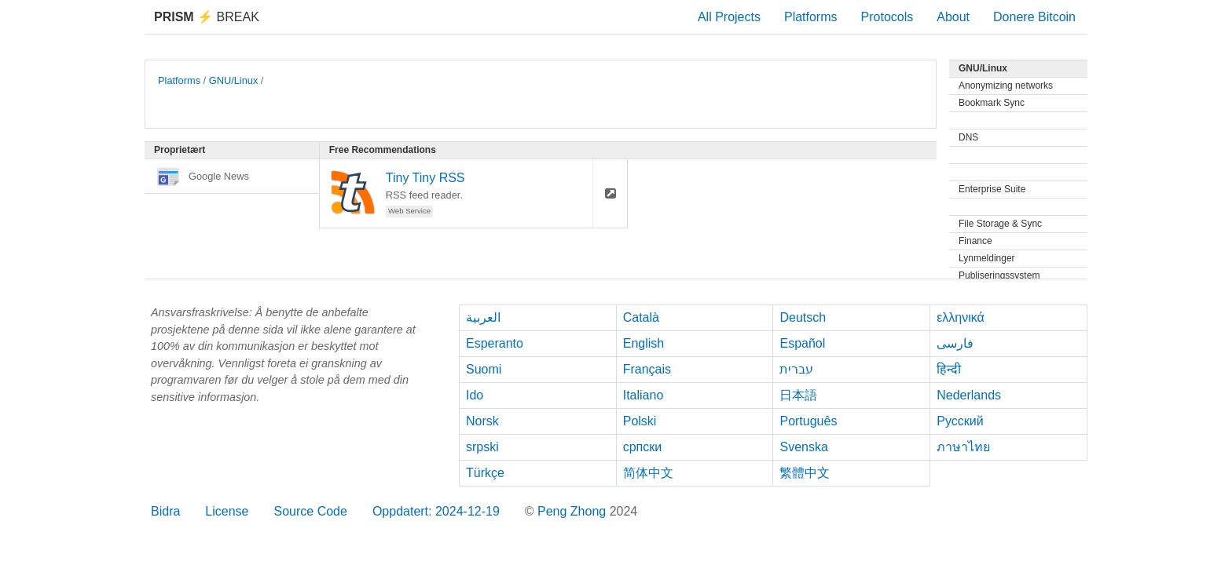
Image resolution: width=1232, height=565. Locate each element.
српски (642, 447)
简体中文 (648, 472)
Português (808, 421)
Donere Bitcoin (1034, 17)
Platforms (811, 17)
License (226, 511)
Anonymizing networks (1006, 85)
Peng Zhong (573, 511)
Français (647, 369)
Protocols (887, 17)
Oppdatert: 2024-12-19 (436, 511)
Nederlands (969, 395)
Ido (474, 395)
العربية (483, 317)
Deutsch (802, 317)
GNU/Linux (233, 80)
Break (206, 17)
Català (641, 317)
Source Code (310, 511)
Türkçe (485, 472)
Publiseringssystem (999, 275)
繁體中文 (804, 472)
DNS (968, 137)
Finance (975, 240)
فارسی (955, 343)
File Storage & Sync (1000, 223)
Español (802, 343)
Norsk (482, 421)
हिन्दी (949, 369)
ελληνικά (960, 317)
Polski (640, 421)
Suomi (483, 369)
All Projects (729, 17)
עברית (796, 369)
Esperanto (494, 343)
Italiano (643, 395)
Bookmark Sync (992, 102)
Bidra (165, 511)
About (953, 17)
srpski (482, 447)
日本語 (798, 395)
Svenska (803, 447)
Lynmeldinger (987, 258)
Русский (960, 421)
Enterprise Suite (992, 189)
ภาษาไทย (963, 447)
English (643, 343)
